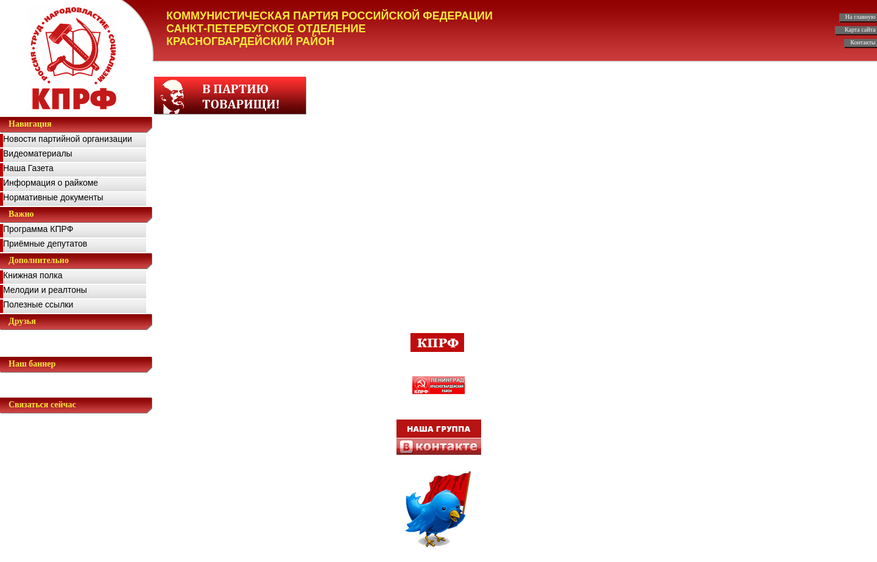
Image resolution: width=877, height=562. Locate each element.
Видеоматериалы (37, 153)
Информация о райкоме (50, 183)
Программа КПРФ (38, 229)
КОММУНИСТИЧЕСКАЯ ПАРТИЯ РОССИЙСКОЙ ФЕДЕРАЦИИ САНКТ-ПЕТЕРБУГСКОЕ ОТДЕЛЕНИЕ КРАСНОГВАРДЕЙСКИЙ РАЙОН (329, 28)
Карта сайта (861, 29)
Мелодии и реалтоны (45, 290)
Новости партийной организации (67, 139)
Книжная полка (33, 275)
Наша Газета (28, 168)
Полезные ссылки (38, 304)
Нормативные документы (53, 197)
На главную (861, 16)
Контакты (863, 42)
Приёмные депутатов (45, 243)
